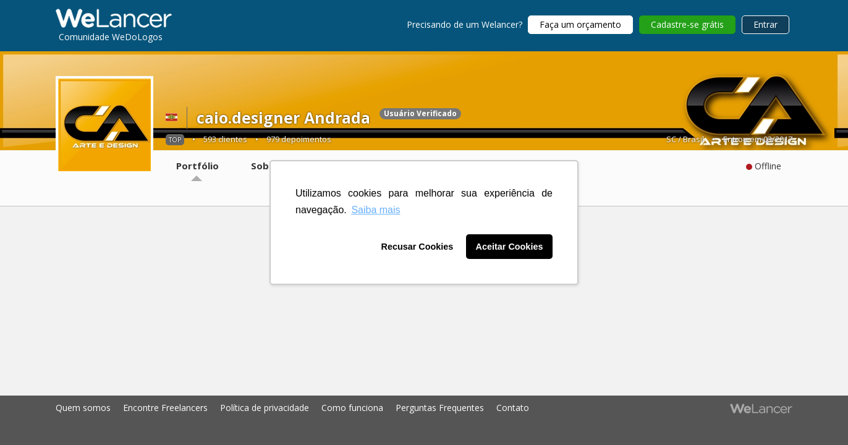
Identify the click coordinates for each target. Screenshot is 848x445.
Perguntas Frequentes (440, 407)
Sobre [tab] (265, 165)
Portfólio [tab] (197, 165)
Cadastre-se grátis (687, 24)
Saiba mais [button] (375, 210)
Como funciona (352, 407)
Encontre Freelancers (165, 407)
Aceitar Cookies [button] (509, 247)
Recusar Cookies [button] (417, 247)
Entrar (765, 24)
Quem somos (83, 407)
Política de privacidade (264, 407)
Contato (512, 407)
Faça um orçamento (580, 24)
